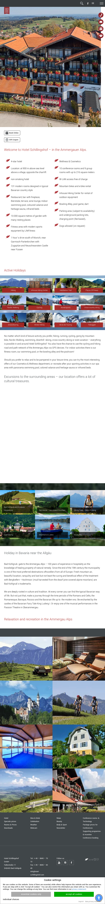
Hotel (6, 818)
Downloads (8, 828)
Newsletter (61, 828)
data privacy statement (93, 901)
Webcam (33, 828)
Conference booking (90, 838)
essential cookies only (31, 894)
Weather (33, 824)
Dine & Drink (35, 818)
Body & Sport (62, 824)
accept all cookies (74, 894)
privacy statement (79, 889)
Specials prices (10, 821)
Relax (59, 818)
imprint (81, 901)
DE (93, 3)
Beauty (59, 821)
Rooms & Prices (10, 824)
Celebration (34, 821)
